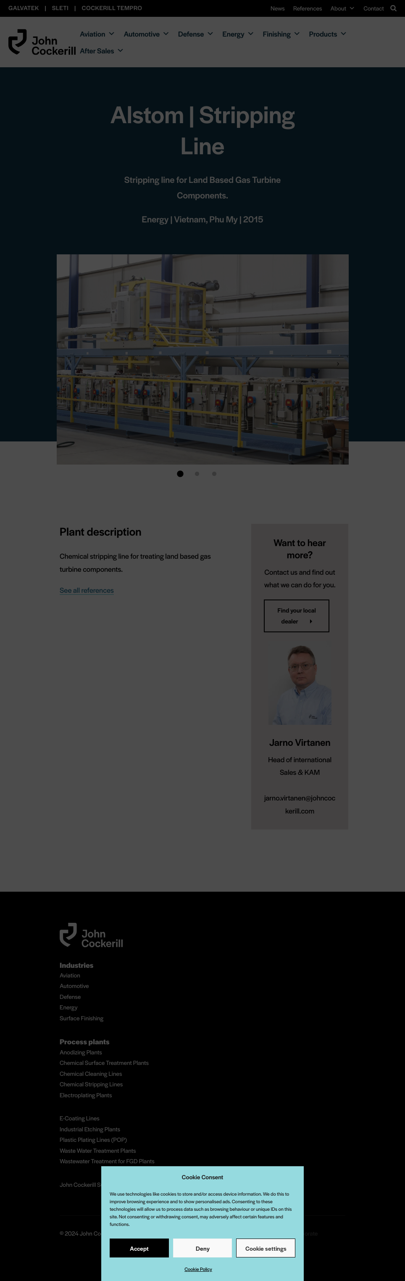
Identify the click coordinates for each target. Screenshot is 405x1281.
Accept (139, 1248)
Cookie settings (266, 1248)
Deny (203, 1248)
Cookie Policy (198, 1269)
